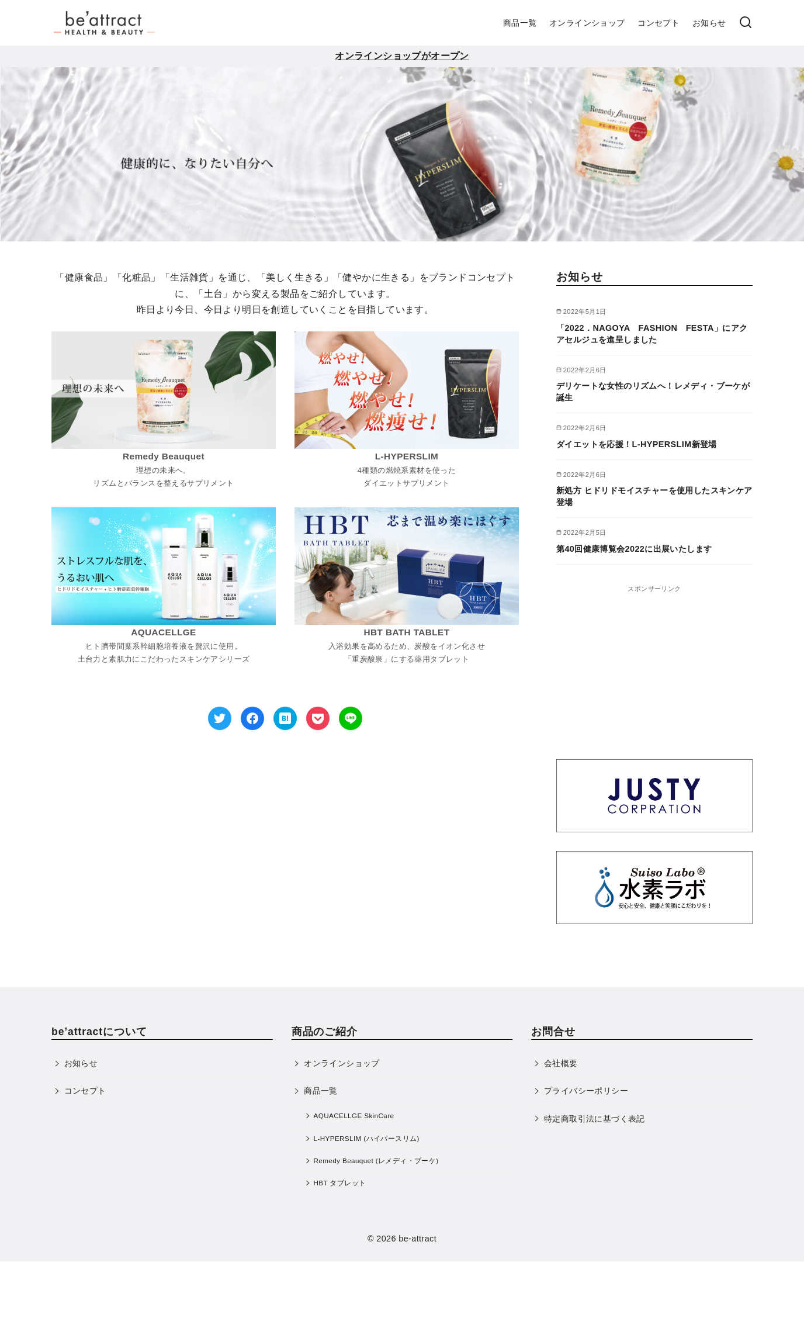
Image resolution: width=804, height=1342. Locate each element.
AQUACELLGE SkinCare (354, 1115)
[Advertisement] (654, 667)
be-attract (417, 1238)
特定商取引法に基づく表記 (594, 1118)
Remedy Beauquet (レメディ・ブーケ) (376, 1160)
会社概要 (561, 1063)
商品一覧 (520, 22)
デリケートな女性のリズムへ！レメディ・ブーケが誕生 (653, 391)
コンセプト (658, 22)
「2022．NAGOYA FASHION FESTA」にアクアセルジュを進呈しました (651, 333)
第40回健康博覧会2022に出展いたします (634, 549)
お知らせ (709, 22)
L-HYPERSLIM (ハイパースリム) (367, 1138)
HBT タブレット (340, 1183)
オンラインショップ (587, 22)
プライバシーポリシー (586, 1090)
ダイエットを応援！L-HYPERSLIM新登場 (636, 444)
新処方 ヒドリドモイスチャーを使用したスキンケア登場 (654, 496)
